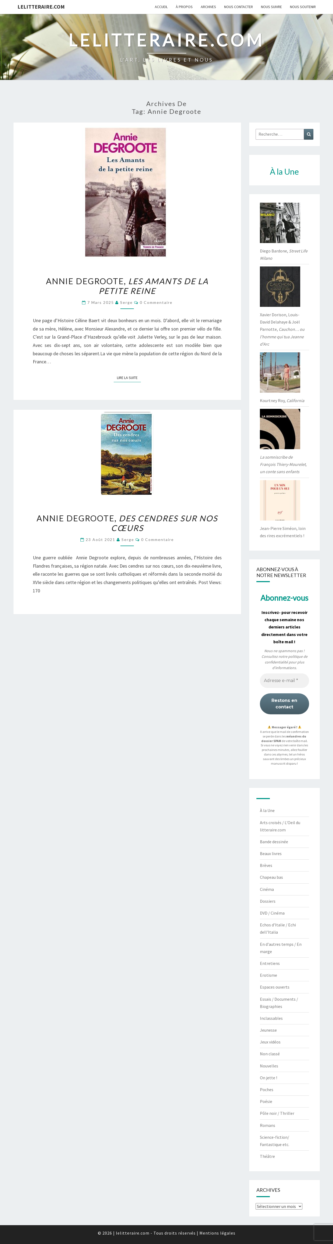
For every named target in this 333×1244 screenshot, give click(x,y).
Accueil (161, 6)
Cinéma (267, 889)
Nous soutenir (303, 6)
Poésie (266, 1101)
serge (126, 302)
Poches (266, 1089)
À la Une (267, 810)
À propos (184, 6)
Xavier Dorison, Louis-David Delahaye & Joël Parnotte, (282, 329)
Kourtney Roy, (282, 400)
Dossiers (267, 901)
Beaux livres (271, 853)
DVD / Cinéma (272, 913)
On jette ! (268, 1077)
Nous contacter (238, 6)
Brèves (266, 865)
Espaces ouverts (274, 987)
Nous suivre (271, 6)
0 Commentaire (156, 302)
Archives (208, 6)
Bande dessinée (274, 841)
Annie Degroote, (127, 286)
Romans (267, 1125)
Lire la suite (129, 377)
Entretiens (270, 963)
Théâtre (267, 1156)
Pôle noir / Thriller (277, 1113)
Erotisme (268, 975)
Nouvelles (269, 1066)
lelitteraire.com (41, 6)
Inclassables (271, 1018)
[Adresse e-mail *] (284, 680)
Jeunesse (268, 1030)
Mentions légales (217, 1233)
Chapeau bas (271, 877)
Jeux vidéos (270, 1042)
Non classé (270, 1053)
